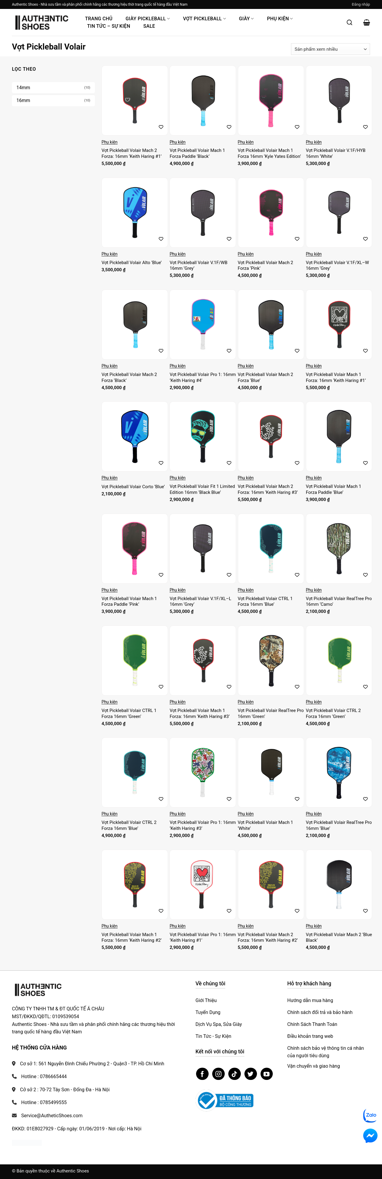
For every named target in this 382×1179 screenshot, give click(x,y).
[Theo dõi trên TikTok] (234, 1074)
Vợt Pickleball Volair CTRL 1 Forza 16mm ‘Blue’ (265, 601)
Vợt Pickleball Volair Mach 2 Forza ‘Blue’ (265, 377)
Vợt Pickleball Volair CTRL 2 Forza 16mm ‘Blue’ (128, 825)
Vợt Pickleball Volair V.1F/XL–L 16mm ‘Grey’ (200, 601)
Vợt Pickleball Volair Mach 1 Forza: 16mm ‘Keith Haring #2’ (131, 937)
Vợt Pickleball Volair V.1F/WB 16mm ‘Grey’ (198, 265)
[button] (361, 4)
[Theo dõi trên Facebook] (202, 1074)
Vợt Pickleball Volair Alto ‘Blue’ (131, 262)
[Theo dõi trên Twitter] (250, 1074)
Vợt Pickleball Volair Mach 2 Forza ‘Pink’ (265, 265)
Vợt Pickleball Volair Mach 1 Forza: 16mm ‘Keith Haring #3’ (199, 713)
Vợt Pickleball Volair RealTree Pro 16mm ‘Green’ (271, 713)
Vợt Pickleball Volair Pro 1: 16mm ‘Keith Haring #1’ (203, 937)
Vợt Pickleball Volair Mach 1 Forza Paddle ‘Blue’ (333, 489)
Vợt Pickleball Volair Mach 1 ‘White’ (265, 825)
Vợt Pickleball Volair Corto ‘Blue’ (133, 486)
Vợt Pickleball (204, 18)
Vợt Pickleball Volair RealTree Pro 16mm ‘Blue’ (339, 825)
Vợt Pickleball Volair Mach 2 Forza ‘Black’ (129, 377)
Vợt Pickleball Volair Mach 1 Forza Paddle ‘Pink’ (129, 601)
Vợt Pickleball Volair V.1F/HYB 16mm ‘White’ (336, 153)
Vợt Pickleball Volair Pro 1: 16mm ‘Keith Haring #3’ (203, 825)
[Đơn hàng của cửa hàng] (330, 49)
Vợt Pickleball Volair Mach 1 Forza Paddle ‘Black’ (197, 153)
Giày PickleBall (148, 18)
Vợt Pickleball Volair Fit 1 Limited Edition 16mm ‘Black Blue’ (202, 489)
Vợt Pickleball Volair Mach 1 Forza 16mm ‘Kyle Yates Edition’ (269, 153)
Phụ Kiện (280, 18)
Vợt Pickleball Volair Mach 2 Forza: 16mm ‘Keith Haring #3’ (268, 489)
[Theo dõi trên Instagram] (218, 1074)
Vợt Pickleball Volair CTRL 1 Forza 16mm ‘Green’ (128, 713)
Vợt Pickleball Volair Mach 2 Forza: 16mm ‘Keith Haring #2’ (268, 937)
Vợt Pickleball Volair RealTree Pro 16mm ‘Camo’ (339, 601)
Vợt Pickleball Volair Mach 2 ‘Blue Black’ (339, 937)
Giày (246, 18)
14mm (23, 87)
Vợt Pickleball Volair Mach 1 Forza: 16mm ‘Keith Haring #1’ (336, 377)
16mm (23, 100)
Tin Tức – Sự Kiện (108, 26)
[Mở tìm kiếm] (349, 22)
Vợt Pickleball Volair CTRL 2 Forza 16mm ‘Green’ (333, 713)
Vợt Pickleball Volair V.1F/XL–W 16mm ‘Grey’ (337, 265)
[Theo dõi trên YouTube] (267, 1074)
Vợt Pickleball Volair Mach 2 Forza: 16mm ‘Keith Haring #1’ (131, 153)
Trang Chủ (99, 18)
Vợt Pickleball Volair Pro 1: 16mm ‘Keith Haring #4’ (203, 377)
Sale (149, 26)
